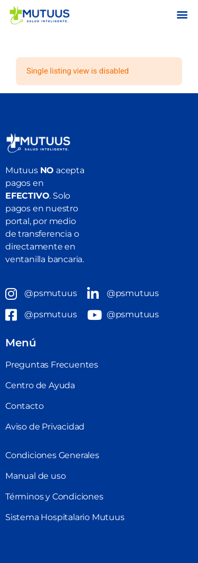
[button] (182, 14)
